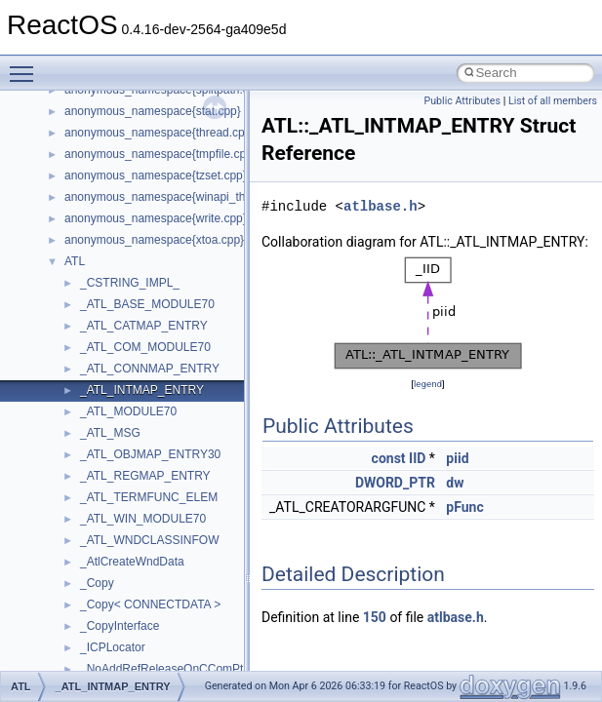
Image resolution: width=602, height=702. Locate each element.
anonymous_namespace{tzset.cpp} (155, 175)
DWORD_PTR (395, 482)
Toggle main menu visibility (26, 65)
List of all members (552, 101)
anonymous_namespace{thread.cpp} (159, 132)
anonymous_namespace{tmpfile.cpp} (160, 154)
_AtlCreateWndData (132, 561)
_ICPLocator (112, 647)
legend (428, 383)
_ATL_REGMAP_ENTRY (145, 476)
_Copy (97, 583)
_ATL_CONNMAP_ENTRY (150, 368)
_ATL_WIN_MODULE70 (143, 519)
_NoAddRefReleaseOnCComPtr (163, 669)
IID (417, 458)
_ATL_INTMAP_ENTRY (142, 390)
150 (374, 617)
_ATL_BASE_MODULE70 (147, 304)
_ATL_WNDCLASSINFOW (149, 540)
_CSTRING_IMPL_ (130, 283)
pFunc (464, 507)
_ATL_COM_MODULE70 (145, 347)
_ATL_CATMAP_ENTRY (144, 325)
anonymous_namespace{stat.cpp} (152, 111)
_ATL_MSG (110, 433)
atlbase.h (380, 206)
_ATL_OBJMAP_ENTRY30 (150, 454)
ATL (74, 261)
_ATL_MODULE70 (128, 411)
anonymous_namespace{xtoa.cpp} (154, 240)
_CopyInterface (119, 626)
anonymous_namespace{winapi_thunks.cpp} (180, 197)
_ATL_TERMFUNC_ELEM (149, 497)
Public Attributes (462, 101)
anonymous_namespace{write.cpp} (155, 218)
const (389, 458)
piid (457, 458)
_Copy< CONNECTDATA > (150, 604)
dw (454, 482)
